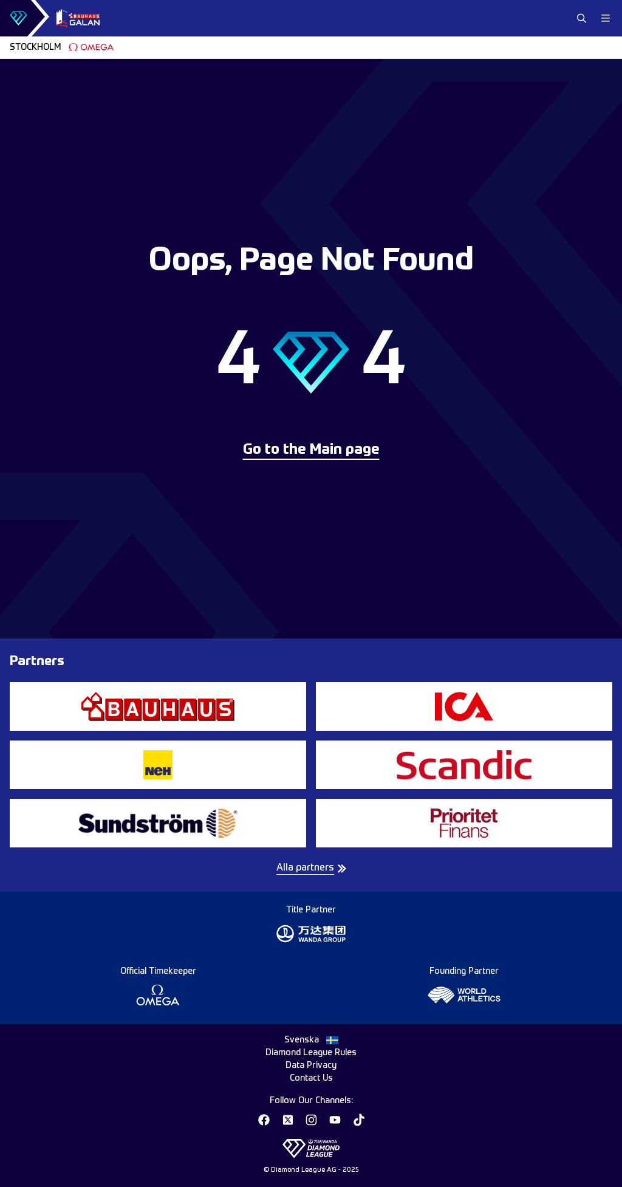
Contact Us (311, 1078)
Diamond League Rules (311, 1052)
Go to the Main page (311, 450)
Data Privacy (311, 1065)
